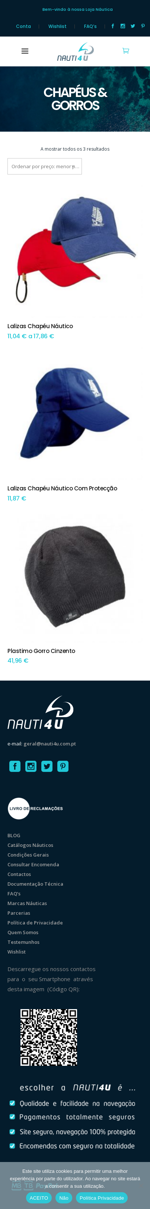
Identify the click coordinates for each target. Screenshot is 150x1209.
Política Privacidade (102, 1198)
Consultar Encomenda (33, 864)
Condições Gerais (28, 854)
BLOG (13, 835)
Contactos (19, 874)
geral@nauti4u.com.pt (49, 743)
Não (63, 1198)
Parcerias (18, 913)
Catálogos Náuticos (30, 845)
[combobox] (44, 166)
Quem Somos (22, 932)
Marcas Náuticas (27, 903)
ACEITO (39, 1198)
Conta (23, 26)
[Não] (140, 1185)
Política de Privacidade (35, 922)
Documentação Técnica (35, 883)
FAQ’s (90, 26)
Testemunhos (23, 942)
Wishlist (57, 26)
